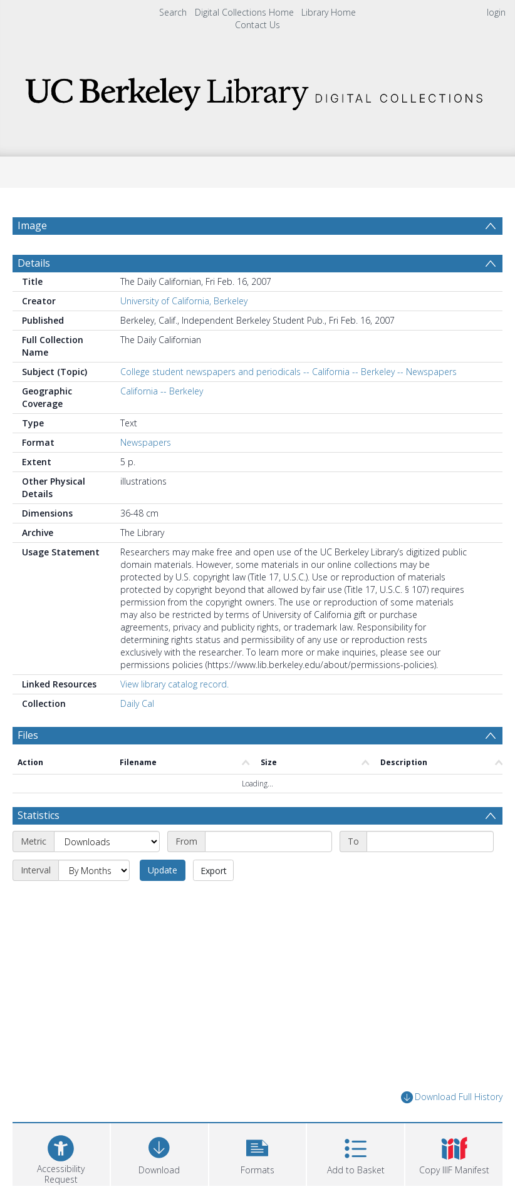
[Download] (159, 1153)
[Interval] (94, 870)
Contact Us (257, 25)
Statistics (39, 815)
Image (32, 225)
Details (34, 263)
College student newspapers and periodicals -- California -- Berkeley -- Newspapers (288, 372)
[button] (257, 1153)
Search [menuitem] (173, 12)
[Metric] (107, 841)
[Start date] (268, 841)
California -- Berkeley (161, 391)
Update (162, 870)
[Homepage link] (257, 90)
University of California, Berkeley (183, 301)
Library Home (328, 12)
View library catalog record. (174, 684)
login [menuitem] (496, 12)
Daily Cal (137, 703)
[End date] (430, 841)
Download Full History (451, 1097)
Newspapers (145, 442)
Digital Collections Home (244, 12)
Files (28, 735)
